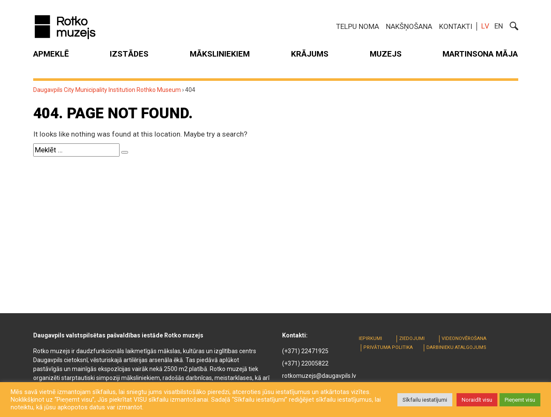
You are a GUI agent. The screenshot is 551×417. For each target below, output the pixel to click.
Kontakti (455, 26)
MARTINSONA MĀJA (480, 54)
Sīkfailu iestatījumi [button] (425, 400)
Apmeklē (51, 54)
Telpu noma (357, 26)
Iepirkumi (370, 338)
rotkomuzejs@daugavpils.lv (319, 375)
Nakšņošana (409, 26)
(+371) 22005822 (305, 363)
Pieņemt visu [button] (520, 400)
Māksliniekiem (220, 54)
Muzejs (386, 54)
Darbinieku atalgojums (456, 347)
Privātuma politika (388, 347)
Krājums (309, 54)
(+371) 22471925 (305, 351)
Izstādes (129, 54)
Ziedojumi (412, 338)
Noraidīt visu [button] (477, 400)
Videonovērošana (464, 338)
